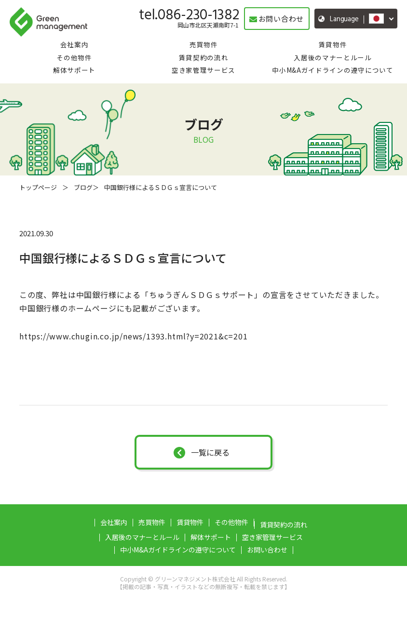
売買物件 (204, 44)
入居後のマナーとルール (332, 57)
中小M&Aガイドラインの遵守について (332, 70)
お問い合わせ (267, 549)
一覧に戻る (202, 452)
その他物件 (74, 57)
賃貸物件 (333, 44)
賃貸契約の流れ (204, 57)
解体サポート (74, 70)
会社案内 (74, 44)
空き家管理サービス (203, 70)
